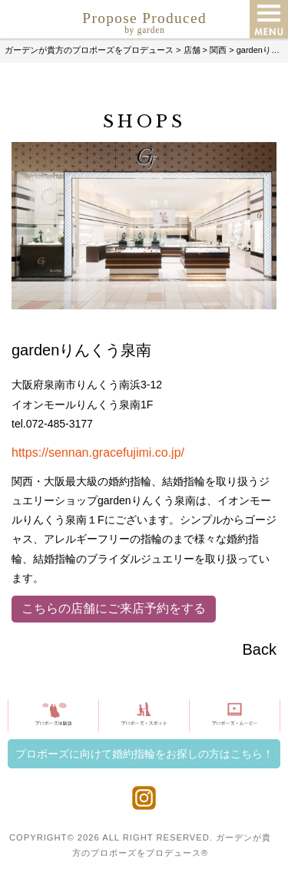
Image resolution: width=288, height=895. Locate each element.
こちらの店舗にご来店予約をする (114, 608)
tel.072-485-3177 (52, 424)
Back (259, 649)
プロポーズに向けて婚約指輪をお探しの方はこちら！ (144, 754)
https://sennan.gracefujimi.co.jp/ (98, 452)
